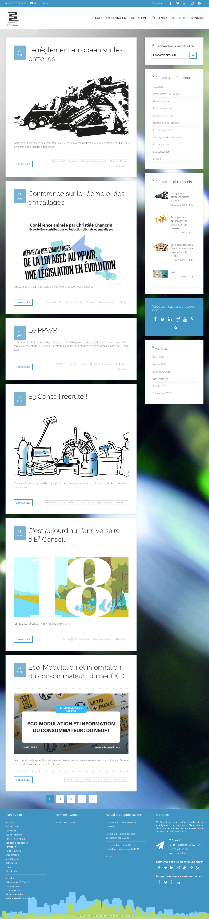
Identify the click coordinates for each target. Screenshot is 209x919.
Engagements (12, 854)
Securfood (51, 302)
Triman (107, 779)
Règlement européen (103, 364)
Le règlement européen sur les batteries (121, 824)
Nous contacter (177, 853)
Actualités (179, 18)
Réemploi (122, 369)
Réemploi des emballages (71, 302)
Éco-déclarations (14, 834)
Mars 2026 (159, 357)
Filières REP (121, 502)
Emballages (121, 364)
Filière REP (158, 158)
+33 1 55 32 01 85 (178, 848)
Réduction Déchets (163, 115)
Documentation (161, 101)
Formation (11, 846)
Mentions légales (125, 915)
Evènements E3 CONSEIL (166, 93)
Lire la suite (23, 164)
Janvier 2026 (159, 364)
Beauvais (91, 302)
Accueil (97, 18)
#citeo (69, 779)
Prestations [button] (138, 18)
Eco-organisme (161, 144)
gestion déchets (105, 502)
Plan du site (11, 870)
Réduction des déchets (17, 842)
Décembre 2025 (161, 371)
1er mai (66, 639)
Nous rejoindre (13, 850)
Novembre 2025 (161, 378)
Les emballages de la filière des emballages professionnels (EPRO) (123, 847)
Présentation (116, 18)
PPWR (59, 364)
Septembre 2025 (162, 393)
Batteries (72, 161)
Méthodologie (13, 858)
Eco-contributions (85, 502)
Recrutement (51, 502)
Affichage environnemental (93, 161)
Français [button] (156, 3)
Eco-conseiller (67, 502)
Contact (197, 18)
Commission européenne (77, 364)
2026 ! (109, 856)
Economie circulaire (118, 166)
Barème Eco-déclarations (166, 122)
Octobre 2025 (160, 386)
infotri (97, 779)
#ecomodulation (83, 779)
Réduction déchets (118, 161)
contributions (120, 779)
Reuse (124, 302)
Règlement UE (58, 161)
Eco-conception (161, 151)
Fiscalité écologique (15, 838)
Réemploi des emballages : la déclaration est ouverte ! (120, 835)
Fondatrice (11, 830)
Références (159, 18)
